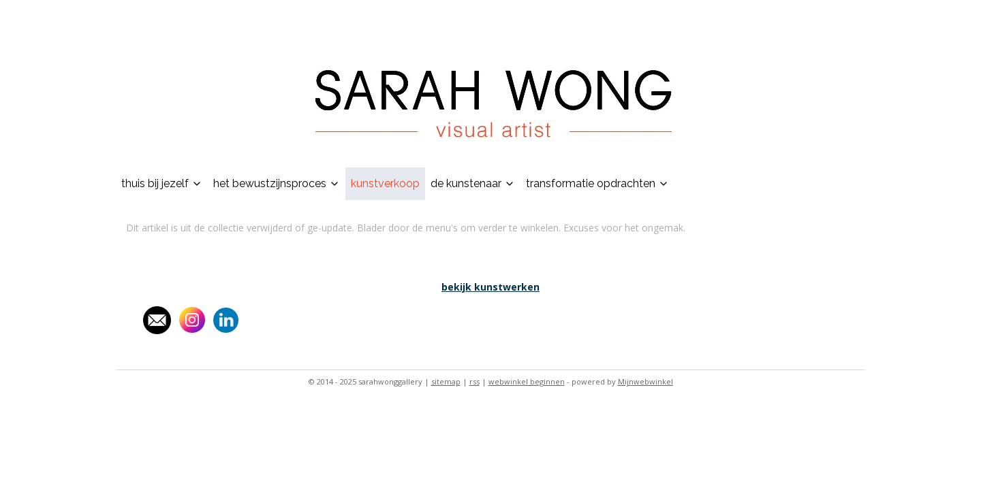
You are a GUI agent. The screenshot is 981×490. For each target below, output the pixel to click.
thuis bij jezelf (161, 183)
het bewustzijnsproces (276, 183)
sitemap (446, 381)
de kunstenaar (473, 183)
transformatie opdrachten (597, 183)
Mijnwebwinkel (645, 381)
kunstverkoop (385, 183)
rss (474, 381)
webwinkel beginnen (526, 381)
